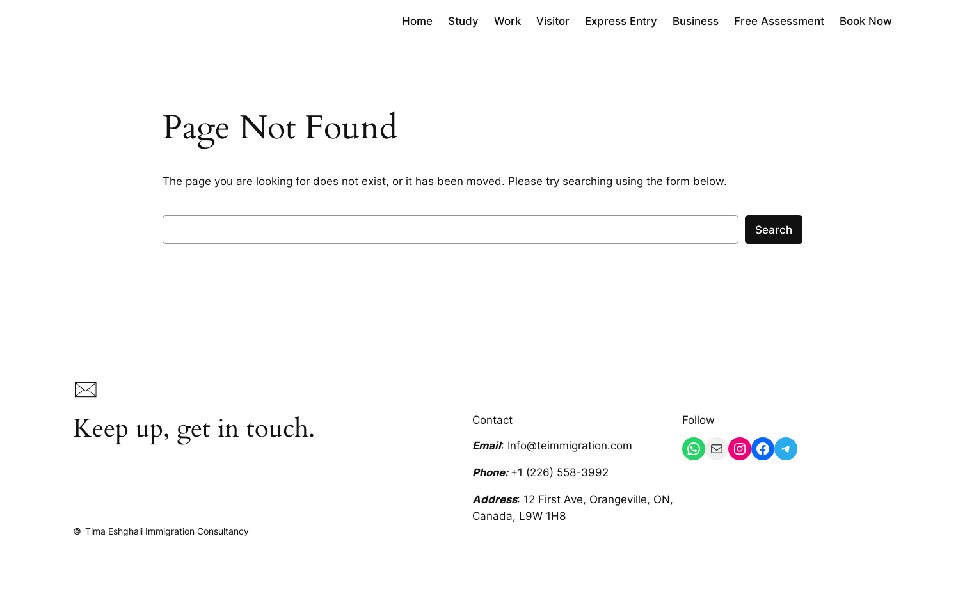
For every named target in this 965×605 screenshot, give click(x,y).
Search (773, 229)
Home (417, 21)
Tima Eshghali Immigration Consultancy (167, 531)
